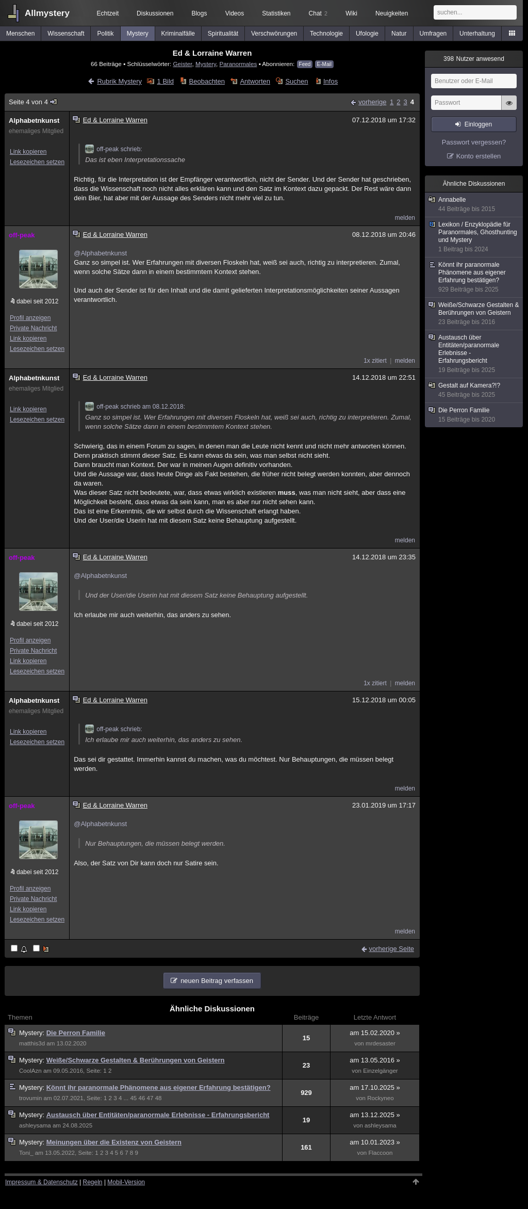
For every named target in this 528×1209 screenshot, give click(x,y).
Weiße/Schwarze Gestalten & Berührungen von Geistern (135, 1060)
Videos (234, 13)
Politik (105, 33)
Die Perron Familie (75, 1033)
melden (405, 217)
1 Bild (165, 81)
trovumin (30, 1098)
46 (141, 1098)
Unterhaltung (477, 33)
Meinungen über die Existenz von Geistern (114, 1142)
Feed (305, 64)
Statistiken (276, 13)
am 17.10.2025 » (375, 1087)
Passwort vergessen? (474, 142)
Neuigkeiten (391, 13)
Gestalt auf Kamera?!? (474, 390)
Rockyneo (380, 1098)
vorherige (372, 102)
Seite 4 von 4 (33, 102)
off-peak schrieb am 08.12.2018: (135, 406)
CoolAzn (30, 1071)
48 (158, 1098)
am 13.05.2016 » (375, 1060)
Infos (330, 81)
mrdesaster (380, 1043)
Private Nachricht (33, 328)
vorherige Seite (391, 949)
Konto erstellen (478, 156)
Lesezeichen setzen (37, 162)
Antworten (255, 81)
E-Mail (324, 64)
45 (133, 1098)
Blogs (199, 13)
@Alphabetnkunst (100, 253)
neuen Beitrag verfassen (216, 981)
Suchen (296, 81)
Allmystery (47, 13)
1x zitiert (375, 360)
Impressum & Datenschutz (41, 1182)
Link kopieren (28, 151)
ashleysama (35, 1125)
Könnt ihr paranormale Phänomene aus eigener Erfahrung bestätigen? (158, 1087)
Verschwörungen (274, 33)
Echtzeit (108, 13)
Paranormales (238, 63)
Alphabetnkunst (34, 120)
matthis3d (32, 1043)
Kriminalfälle (178, 33)
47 (150, 1098)
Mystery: (32, 1033)
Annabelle (474, 204)
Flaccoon (380, 1153)
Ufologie (367, 33)
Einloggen (478, 124)
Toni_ (26, 1153)
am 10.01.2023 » (375, 1142)
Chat (318, 13)
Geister (182, 63)
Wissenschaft (65, 33)
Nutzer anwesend (473, 58)
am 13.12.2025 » (375, 1115)
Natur (398, 33)
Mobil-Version (126, 1182)
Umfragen (433, 33)
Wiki (351, 13)
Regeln (93, 1182)
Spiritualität (223, 33)
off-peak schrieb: (113, 149)
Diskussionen (155, 13)
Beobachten (207, 81)
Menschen (20, 33)
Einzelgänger (380, 1071)
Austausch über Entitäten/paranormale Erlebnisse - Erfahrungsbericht (158, 1115)
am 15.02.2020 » (375, 1033)
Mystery (137, 33)
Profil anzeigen (30, 317)
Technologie (326, 33)
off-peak (22, 235)
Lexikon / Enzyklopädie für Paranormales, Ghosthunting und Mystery (474, 237)
